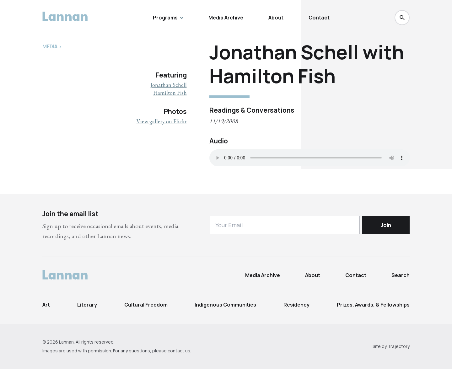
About (275, 17)
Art (46, 304)
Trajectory (399, 346)
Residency (296, 304)
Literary (87, 304)
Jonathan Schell (168, 84)
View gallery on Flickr (162, 121)
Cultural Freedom (146, 304)
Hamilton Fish (170, 92)
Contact (319, 17)
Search (400, 275)
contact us (179, 351)
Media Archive (225, 17)
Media (49, 46)
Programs (168, 17)
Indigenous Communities (225, 304)
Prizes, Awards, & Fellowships (373, 304)
